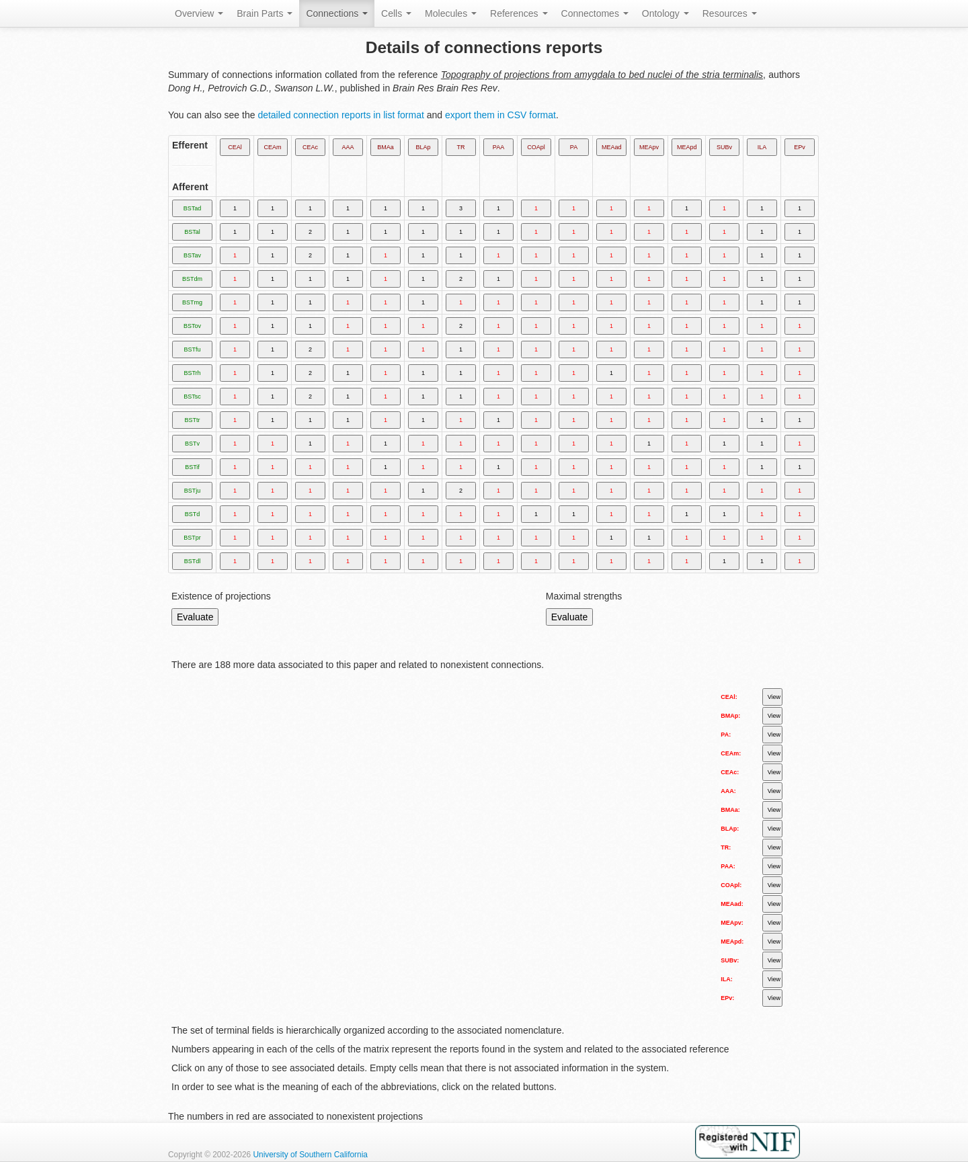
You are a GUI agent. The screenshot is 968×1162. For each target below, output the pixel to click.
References (518, 13)
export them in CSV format (500, 115)
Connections (337, 13)
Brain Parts (264, 13)
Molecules (451, 13)
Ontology (665, 13)
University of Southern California (310, 1154)
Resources (729, 13)
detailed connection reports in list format (340, 115)
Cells (396, 13)
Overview (199, 13)
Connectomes (595, 13)
